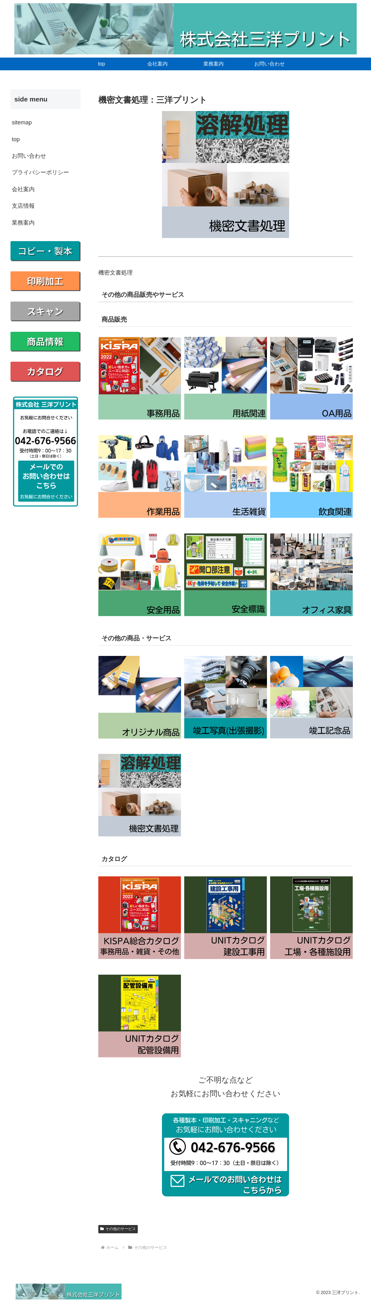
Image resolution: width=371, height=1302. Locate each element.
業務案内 (23, 222)
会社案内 (23, 189)
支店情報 (23, 206)
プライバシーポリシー (40, 172)
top (16, 139)
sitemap (22, 122)
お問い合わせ (29, 156)
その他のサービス (118, 1229)
